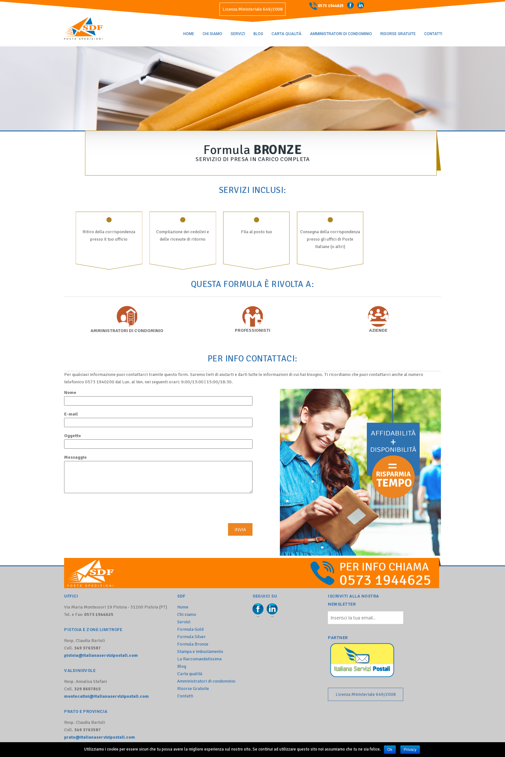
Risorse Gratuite (398, 34)
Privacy (410, 749)
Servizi (238, 34)
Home (188, 34)
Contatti (433, 34)
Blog (258, 34)
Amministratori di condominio (341, 34)
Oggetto (158, 441)
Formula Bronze (192, 644)
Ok (389, 749)
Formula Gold (190, 629)
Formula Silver (191, 636)
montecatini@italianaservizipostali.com (106, 696)
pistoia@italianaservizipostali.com (101, 655)
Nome (158, 398)
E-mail (158, 419)
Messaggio (158, 474)
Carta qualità (286, 34)
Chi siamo (212, 34)
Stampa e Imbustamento (200, 651)
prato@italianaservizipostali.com (99, 737)
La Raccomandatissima (199, 659)
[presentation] (113, 510)
